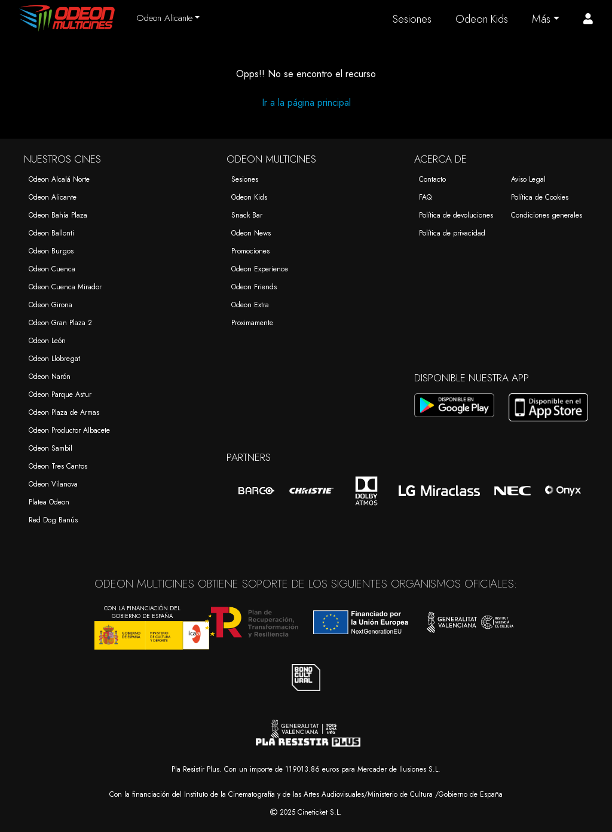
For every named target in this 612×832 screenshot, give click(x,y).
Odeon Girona (50, 304)
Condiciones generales (546, 215)
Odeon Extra (250, 304)
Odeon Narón (50, 376)
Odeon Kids (481, 19)
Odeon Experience (259, 269)
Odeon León (47, 340)
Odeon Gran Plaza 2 (60, 322)
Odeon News (251, 233)
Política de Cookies (539, 197)
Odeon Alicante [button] (164, 18)
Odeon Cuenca (52, 269)
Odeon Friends (254, 287)
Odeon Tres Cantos (58, 466)
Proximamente (252, 322)
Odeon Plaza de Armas (64, 412)
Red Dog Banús (53, 520)
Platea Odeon (49, 502)
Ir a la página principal (306, 102)
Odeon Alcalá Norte (59, 179)
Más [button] (541, 19)
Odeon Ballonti (51, 233)
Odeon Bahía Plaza (58, 215)
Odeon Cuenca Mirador (65, 287)
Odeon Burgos (51, 251)
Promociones (250, 251)
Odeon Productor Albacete (69, 430)
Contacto (432, 179)
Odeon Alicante (52, 197)
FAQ (425, 197)
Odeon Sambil (50, 448)
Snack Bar (246, 215)
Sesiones (412, 19)
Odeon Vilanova (53, 484)
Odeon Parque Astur (60, 394)
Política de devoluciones (456, 215)
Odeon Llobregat (54, 358)
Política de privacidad (452, 233)
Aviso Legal (528, 179)
